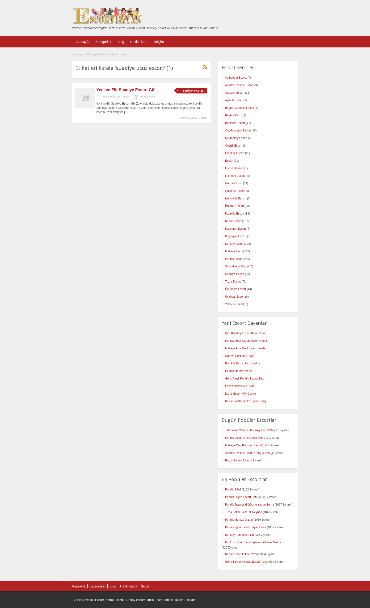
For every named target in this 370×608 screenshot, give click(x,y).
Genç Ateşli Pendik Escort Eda (244, 378)
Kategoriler (103, 42)
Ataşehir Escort (234, 92)
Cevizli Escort (233, 145)
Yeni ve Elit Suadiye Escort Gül (126, 90)
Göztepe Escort (235, 191)
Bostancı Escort (235, 123)
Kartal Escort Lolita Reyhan (242, 554)
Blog (121, 42)
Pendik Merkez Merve (238, 371)
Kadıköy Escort (234, 213)
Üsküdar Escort (234, 296)
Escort (229, 160)
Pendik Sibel (233, 489)
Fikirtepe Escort (235, 175)
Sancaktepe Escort (237, 266)
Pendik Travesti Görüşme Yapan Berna (249, 504)
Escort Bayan (233, 168)
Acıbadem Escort (236, 77)
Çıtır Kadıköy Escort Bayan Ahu (245, 333)
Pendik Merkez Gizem (239, 519)
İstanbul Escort (234, 206)
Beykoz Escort (234, 115)
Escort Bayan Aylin (237, 460)
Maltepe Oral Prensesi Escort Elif (246, 445)
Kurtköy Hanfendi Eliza (239, 534)
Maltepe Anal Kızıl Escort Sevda (245, 348)
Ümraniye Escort (235, 289)
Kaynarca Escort (235, 228)
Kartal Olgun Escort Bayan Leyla (245, 527)
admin (126, 96)
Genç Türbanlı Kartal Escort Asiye (246, 561)
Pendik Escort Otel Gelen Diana (245, 437)
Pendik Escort (234, 259)
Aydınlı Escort (234, 100)
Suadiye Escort (111, 96)
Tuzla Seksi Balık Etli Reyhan (243, 512)
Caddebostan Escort (238, 130)
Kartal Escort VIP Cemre (240, 393)
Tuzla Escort (233, 281)
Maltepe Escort (234, 251)
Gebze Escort (233, 183)
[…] (126, 112)
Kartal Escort (233, 221)
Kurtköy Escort (234, 243)
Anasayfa (82, 42)
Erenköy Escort (234, 153)
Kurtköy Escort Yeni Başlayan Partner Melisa (253, 542)
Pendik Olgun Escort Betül (241, 497)
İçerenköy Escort (235, 198)
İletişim (158, 42)
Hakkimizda (138, 42)
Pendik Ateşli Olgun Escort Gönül (246, 340)
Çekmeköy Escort (236, 138)
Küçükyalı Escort (235, 236)
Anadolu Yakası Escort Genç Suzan (247, 453)
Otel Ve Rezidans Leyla (240, 356)
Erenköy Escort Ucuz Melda (242, 363)
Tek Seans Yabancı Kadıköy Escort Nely (250, 430)
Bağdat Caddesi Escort (239, 108)
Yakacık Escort (234, 304)
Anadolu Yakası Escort (239, 85)
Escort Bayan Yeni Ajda (239, 386)
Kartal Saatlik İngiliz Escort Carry (245, 401)
